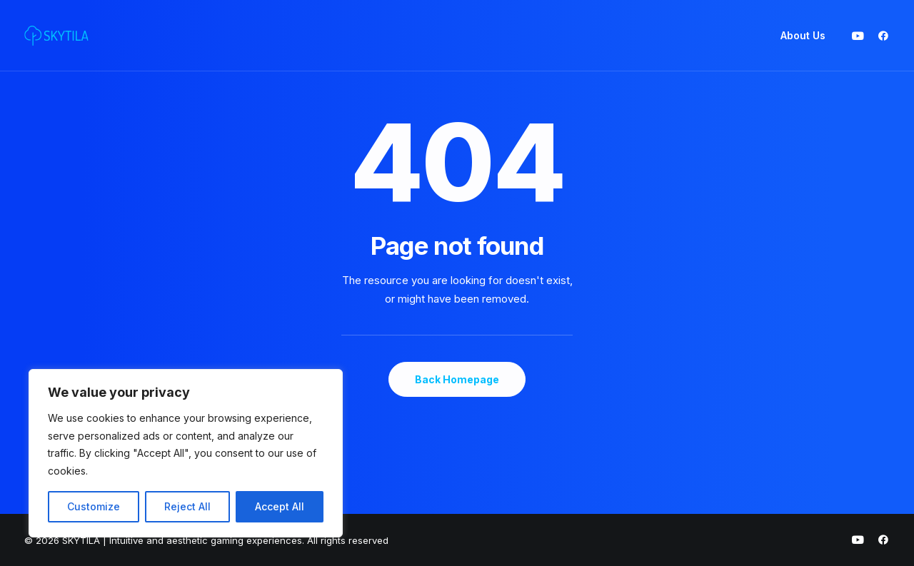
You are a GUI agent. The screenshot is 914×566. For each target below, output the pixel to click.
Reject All (187, 506)
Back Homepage (457, 379)
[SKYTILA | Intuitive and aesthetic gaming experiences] (56, 36)
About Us (802, 35)
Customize (93, 506)
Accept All (279, 506)
